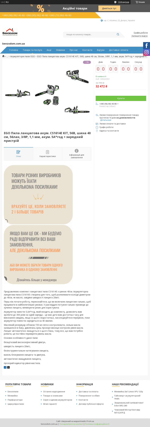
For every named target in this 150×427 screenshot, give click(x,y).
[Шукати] (118, 34)
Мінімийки (13, 395)
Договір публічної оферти (91, 404)
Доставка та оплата (88, 391)
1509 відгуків (123, 2)
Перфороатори (15, 399)
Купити (121, 98)
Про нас (73, 50)
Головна (13, 50)
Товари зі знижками (53, 395)
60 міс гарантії (50, 404)
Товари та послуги (32, 50)
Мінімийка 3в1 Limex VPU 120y (128, 391)
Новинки (60, 50)
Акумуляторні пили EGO (22, 56)
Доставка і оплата (118, 50)
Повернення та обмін (89, 395)
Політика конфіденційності (97, 424)
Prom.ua (90, 421)
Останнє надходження (54, 391)
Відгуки (100, 50)
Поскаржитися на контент (71, 424)
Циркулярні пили (16, 404)
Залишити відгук (139, 36)
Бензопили (13, 391)
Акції (49, 50)
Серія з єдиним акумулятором (57, 399)
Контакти (87, 50)
